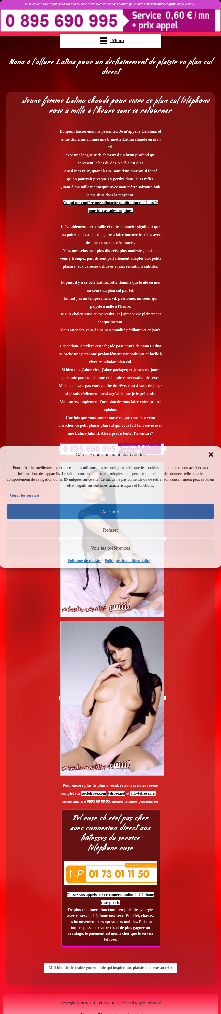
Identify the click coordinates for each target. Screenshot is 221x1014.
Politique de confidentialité (127, 560)
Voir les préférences (110, 548)
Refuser (110, 530)
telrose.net (116, 793)
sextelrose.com (93, 793)
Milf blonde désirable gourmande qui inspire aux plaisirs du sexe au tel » (110, 967)
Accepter (110, 511)
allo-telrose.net (142, 793)
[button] (211, 454)
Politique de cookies (84, 560)
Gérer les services (25, 495)
